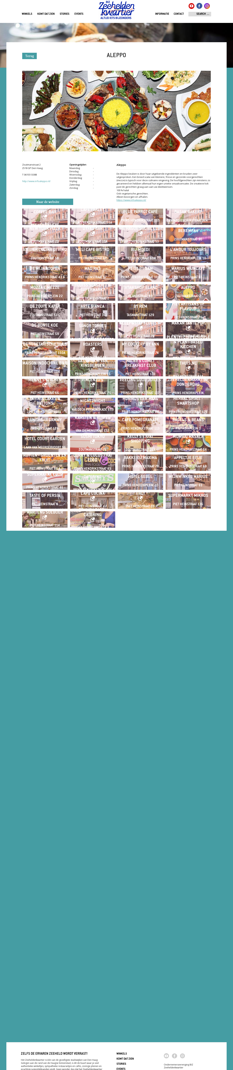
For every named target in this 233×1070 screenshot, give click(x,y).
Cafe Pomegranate (140, 751)
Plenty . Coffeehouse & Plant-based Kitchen (188, 558)
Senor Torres (92, 513)
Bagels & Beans (188, 751)
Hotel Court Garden (45, 798)
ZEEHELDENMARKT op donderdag (188, 655)
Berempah (188, 274)
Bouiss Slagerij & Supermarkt (92, 417)
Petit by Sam (140, 369)
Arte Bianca (92, 465)
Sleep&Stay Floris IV (140, 510)
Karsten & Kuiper (92, 748)
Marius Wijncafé (188, 369)
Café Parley (93, 224)
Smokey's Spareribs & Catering (92, 891)
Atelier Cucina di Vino (45, 322)
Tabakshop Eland (140, 417)
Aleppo (188, 417)
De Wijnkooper (45, 369)
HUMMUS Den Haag (140, 701)
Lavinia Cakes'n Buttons (44, 703)
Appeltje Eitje (188, 846)
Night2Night (92, 703)
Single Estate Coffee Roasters (93, 557)
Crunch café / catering (93, 986)
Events (78, 14)
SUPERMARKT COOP (45, 891)
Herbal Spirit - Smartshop (188, 703)
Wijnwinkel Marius (188, 894)
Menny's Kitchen (45, 653)
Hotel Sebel (140, 894)
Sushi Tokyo (93, 796)
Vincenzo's (92, 653)
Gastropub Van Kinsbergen (93, 607)
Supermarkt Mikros (188, 941)
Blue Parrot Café (140, 226)
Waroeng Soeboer (45, 987)
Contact (179, 14)
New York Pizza (44, 272)
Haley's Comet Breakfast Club (140, 607)
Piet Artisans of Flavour (188, 464)
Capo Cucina (93, 939)
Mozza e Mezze (45, 417)
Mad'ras (92, 369)
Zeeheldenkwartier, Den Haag (116, 11)
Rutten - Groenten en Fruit (44, 846)
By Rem (140, 465)
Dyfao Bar (92, 272)
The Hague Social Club (140, 272)
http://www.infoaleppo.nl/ (36, 181)
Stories (64, 14)
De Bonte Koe (44, 512)
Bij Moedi (140, 322)
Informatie (162, 14)
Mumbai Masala (188, 796)
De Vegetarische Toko (45, 560)
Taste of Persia (44, 941)
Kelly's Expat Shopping (140, 798)
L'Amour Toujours (188, 322)
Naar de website (47, 202)
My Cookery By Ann (140, 560)
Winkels (27, 14)
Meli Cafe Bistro (92, 322)
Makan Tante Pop (188, 510)
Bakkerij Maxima (140, 846)
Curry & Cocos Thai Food (92, 846)
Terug (29, 56)
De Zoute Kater (45, 465)
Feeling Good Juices (140, 653)
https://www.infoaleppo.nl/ (131, 200)
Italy (140, 939)
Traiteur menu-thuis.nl (188, 605)
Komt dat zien (46, 14)
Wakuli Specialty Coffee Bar (45, 224)
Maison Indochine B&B (44, 608)
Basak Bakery (188, 226)
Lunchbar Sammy (45, 751)
